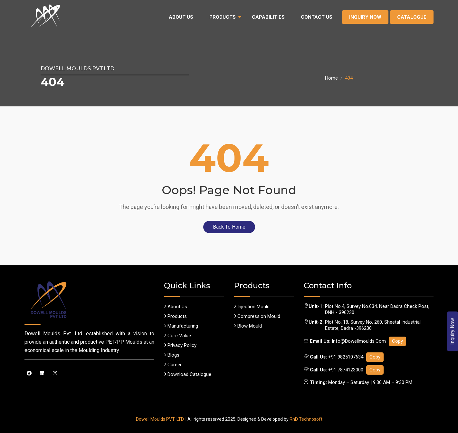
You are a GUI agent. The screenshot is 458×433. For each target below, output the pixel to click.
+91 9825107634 (345, 357)
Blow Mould (248, 326)
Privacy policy (180, 345)
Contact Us (316, 17)
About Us (181, 17)
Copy (397, 341)
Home (331, 78)
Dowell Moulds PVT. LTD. (160, 419)
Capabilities (268, 17)
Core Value (177, 336)
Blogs (171, 355)
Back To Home (229, 227)
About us (175, 307)
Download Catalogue (187, 374)
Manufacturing (181, 326)
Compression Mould (257, 316)
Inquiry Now (365, 17)
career (173, 365)
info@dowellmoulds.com (359, 341)
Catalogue (411, 17)
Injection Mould (252, 307)
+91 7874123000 (345, 370)
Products (222, 17)
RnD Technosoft (306, 419)
